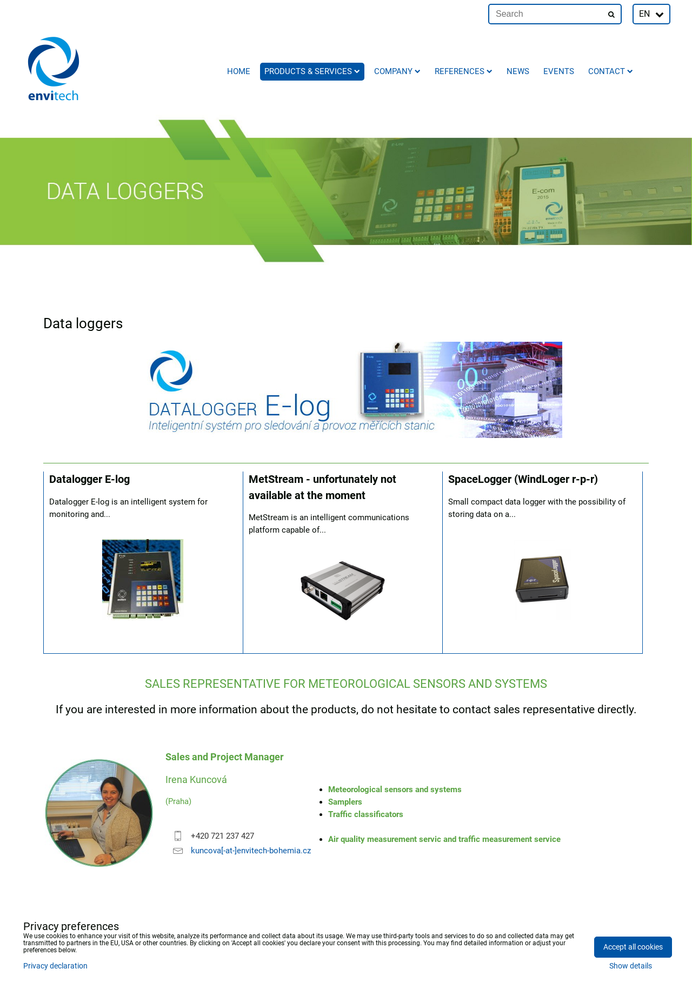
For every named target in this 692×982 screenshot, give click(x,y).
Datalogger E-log (89, 479)
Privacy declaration (55, 966)
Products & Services (312, 71)
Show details (630, 966)
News (518, 71)
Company (397, 71)
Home (238, 71)
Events (558, 71)
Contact (610, 71)
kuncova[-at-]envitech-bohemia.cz (251, 850)
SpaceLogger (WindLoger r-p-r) (523, 479)
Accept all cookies (633, 947)
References (464, 71)
